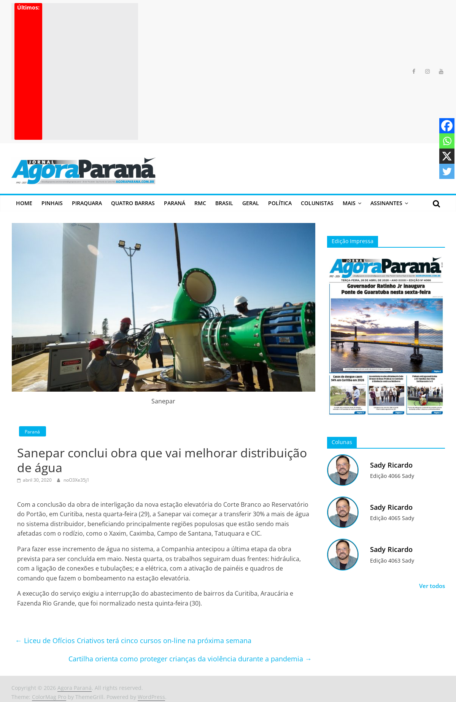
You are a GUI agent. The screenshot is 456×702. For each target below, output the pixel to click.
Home (24, 203)
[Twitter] (446, 171)
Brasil (224, 203)
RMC (200, 203)
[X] (446, 156)
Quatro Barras (133, 203)
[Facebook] (446, 125)
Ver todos (432, 586)
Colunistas (317, 203)
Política (280, 203)
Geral (250, 203)
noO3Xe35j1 (76, 480)
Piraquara (87, 203)
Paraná (174, 203)
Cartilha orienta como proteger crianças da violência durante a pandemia (190, 658)
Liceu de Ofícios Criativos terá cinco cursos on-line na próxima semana (133, 640)
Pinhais (52, 203)
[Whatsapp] (446, 141)
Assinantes (386, 203)
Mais (349, 203)
